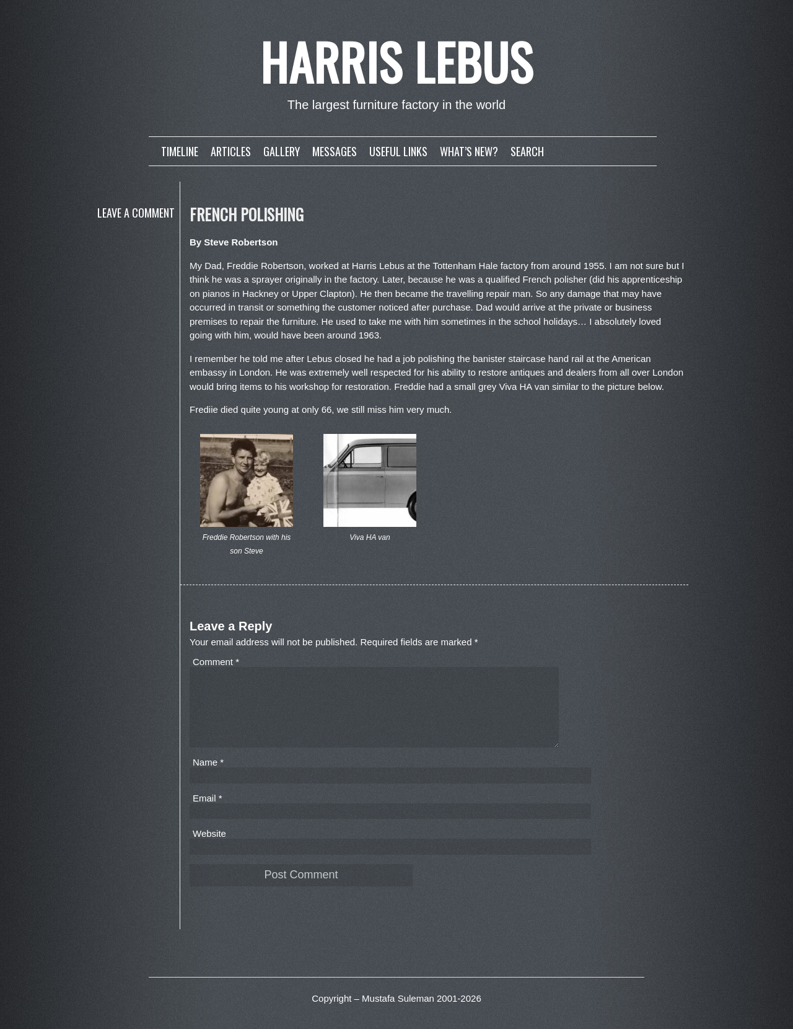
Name (208, 777)
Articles (231, 151)
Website (209, 848)
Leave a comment (136, 213)
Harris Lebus (396, 61)
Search (527, 151)
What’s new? (469, 151)
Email (207, 813)
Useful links (398, 151)
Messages (334, 151)
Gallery (281, 151)
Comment (216, 661)
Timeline (179, 151)
